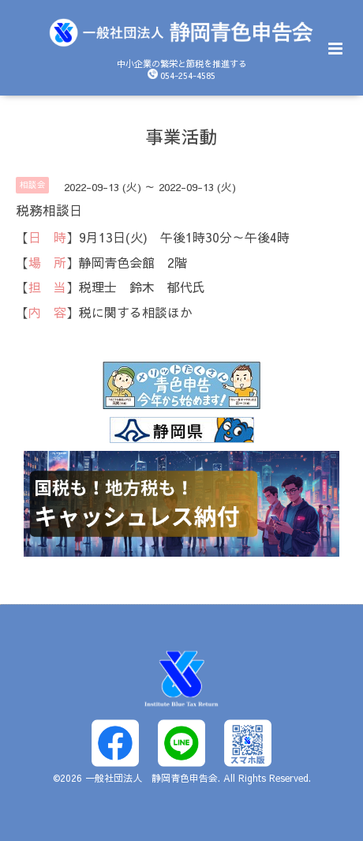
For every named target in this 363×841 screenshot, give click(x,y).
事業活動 (181, 135)
